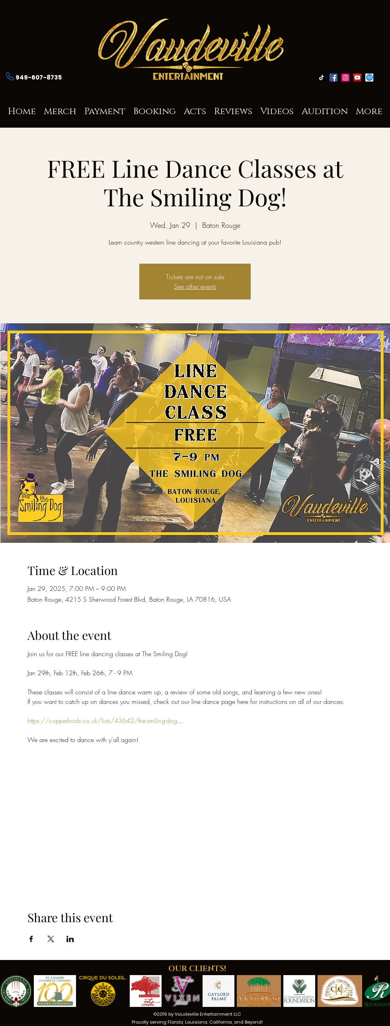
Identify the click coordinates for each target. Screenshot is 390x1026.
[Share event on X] (51, 939)
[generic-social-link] (369, 78)
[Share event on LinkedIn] (70, 939)
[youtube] (357, 78)
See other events (195, 286)
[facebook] (333, 78)
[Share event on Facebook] (31, 939)
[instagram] (345, 78)
